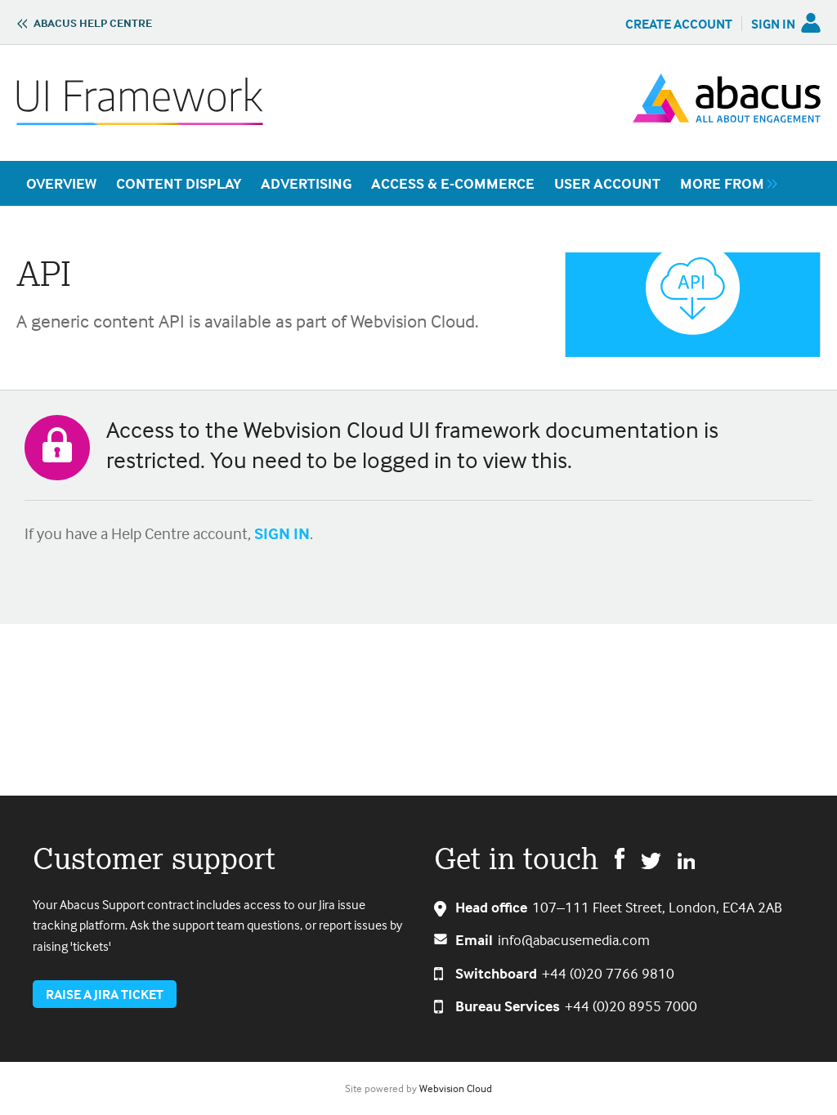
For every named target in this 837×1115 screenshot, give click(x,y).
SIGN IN (282, 533)
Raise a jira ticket (104, 994)
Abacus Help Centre (93, 22)
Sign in (773, 23)
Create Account (678, 23)
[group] (724, 183)
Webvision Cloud (455, 1088)
